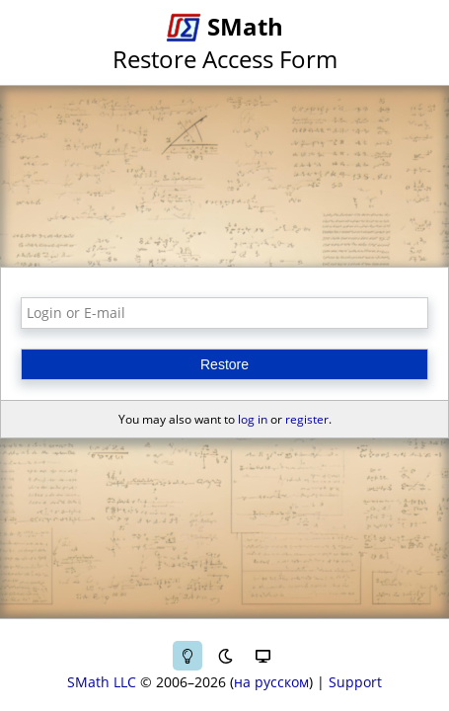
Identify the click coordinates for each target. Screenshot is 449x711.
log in (252, 419)
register (307, 419)
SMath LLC (101, 681)
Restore (224, 364)
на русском (271, 681)
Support (355, 681)
